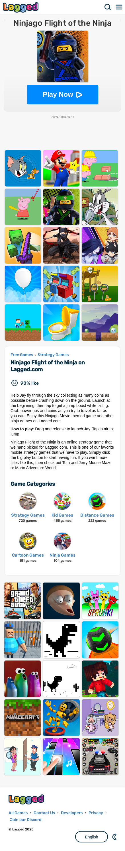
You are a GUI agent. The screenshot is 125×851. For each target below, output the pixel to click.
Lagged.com (27, 799)
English (91, 837)
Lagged (21, 7)
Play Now (58, 94)
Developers (72, 812)
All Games (18, 812)
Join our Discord (26, 819)
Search (108, 7)
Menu (119, 7)
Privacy (96, 812)
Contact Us (44, 812)
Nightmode (115, 836)
